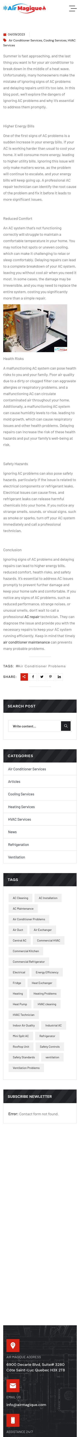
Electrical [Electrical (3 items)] (19, 972)
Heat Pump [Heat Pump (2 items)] (20, 1004)
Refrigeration (18, 844)
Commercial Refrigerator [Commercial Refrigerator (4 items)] (29, 961)
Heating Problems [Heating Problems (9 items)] (45, 993)
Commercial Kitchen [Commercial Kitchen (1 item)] (26, 951)
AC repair (32, 616)
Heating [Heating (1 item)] (18, 993)
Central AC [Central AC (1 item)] (19, 940)
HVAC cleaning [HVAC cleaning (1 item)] (47, 1004)
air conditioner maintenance (26, 642)
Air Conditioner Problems (42, 666)
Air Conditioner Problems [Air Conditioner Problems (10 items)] (29, 919)
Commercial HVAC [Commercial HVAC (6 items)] (48, 940)
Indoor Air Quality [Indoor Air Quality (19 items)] (24, 1025)
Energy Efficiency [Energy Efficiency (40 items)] (47, 972)
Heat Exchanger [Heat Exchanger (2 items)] (42, 983)
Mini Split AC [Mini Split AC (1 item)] (21, 1036)
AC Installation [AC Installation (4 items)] (48, 898)
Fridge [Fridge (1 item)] (17, 983)
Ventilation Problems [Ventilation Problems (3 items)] (26, 1068)
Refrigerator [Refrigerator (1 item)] (47, 1036)
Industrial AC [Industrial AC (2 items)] (53, 1025)
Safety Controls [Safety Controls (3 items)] (50, 1046)
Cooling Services (55, 40)
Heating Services (21, 807)
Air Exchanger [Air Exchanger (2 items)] (43, 930)
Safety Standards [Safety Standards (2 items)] (24, 1057)
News (12, 832)
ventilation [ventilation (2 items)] (52, 1057)
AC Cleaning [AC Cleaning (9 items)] (20, 898)
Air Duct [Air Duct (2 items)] (18, 930)
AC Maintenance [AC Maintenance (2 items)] (23, 908)
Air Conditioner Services (25, 40)
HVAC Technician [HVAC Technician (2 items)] (24, 1014)
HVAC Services (19, 819)
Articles (14, 781)
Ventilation (16, 857)
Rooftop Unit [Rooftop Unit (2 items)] (21, 1046)
